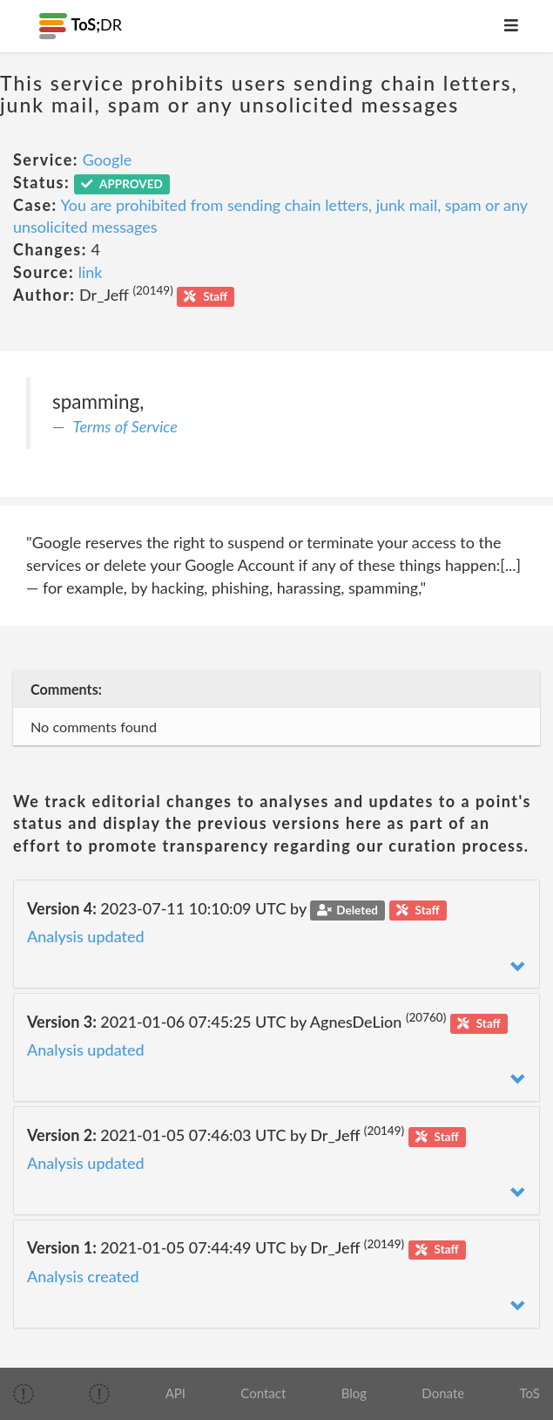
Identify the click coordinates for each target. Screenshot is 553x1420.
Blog (354, 1393)
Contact (263, 1393)
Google (107, 159)
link (90, 272)
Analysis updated (86, 936)
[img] (23, 1393)
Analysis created (83, 1276)
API (175, 1393)
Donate (442, 1393)
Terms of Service (125, 426)
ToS (529, 1393)
